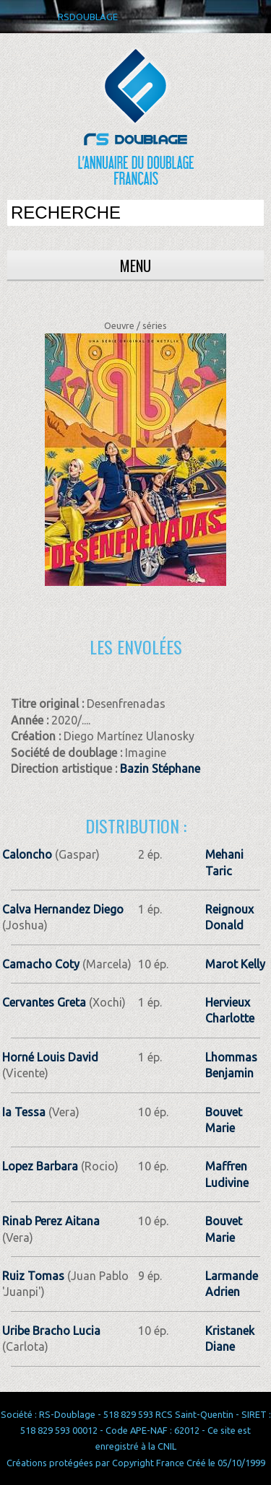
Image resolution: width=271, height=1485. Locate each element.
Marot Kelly (235, 964)
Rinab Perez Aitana (51, 1220)
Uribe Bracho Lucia (51, 1330)
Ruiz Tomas (33, 1275)
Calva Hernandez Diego (63, 909)
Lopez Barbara (40, 1166)
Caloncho (28, 854)
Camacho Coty (40, 964)
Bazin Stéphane (160, 768)
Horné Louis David (50, 1057)
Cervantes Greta (44, 1002)
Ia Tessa (24, 1111)
